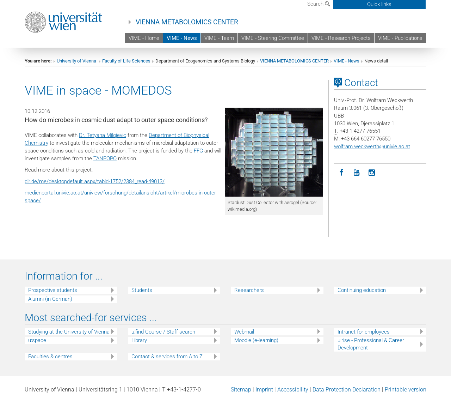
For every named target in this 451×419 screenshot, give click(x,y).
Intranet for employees (364, 332)
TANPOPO (105, 158)
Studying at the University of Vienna (69, 332)
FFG (198, 151)
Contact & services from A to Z (167, 356)
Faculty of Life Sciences (126, 61)
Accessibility (292, 389)
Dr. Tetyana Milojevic (102, 135)
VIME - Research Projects (341, 38)
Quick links (379, 4)
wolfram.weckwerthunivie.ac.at (372, 146)
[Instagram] (371, 172)
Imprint (264, 389)
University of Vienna (77, 61)
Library (139, 340)
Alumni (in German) (50, 299)
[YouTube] (356, 172)
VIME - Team (219, 38)
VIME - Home (144, 38)
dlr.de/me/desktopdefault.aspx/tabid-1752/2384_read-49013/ (95, 181)
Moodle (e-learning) (256, 340)
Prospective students (52, 290)
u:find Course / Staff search (163, 332)
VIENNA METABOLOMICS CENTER (187, 22)
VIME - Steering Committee (272, 38)
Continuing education (362, 290)
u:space (37, 340)
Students (141, 290)
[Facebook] (341, 172)
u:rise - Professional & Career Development (371, 344)
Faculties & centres (50, 356)
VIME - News (182, 38)
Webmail (244, 332)
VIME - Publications (400, 38)
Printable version (405, 389)
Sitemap (241, 389)
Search (318, 4)
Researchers (249, 290)
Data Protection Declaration (347, 389)
